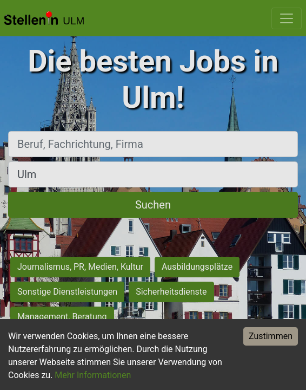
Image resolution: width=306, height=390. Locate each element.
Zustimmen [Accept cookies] (270, 336)
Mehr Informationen (93, 375)
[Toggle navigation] (286, 18)
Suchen (153, 204)
